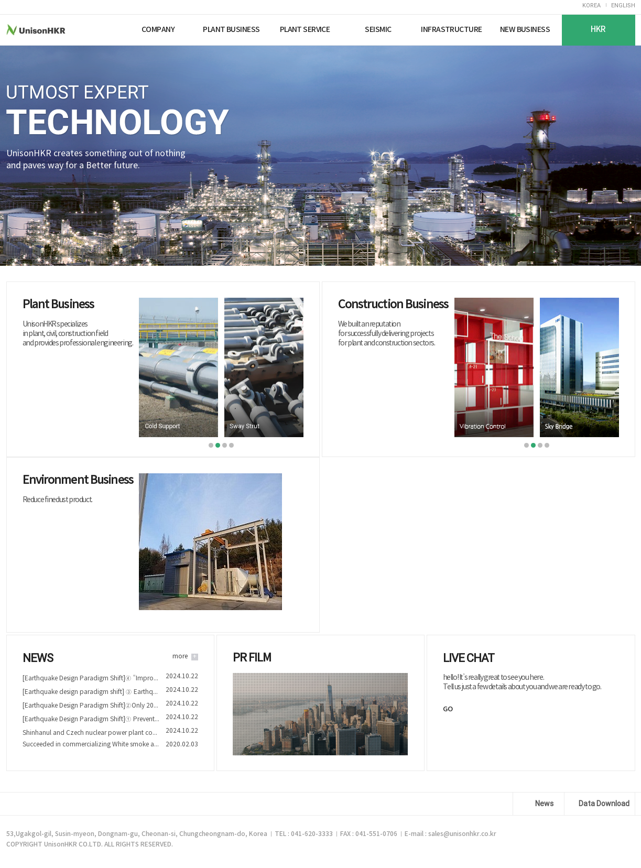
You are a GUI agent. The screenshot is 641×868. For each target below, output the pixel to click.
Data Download (604, 803)
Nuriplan (109, 29)
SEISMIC (378, 29)
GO (448, 709)
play (320, 715)
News (544, 803)
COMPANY (158, 29)
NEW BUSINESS (525, 29)
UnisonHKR (55, 29)
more (180, 656)
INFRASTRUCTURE (451, 29)
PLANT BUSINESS (231, 29)
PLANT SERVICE (305, 29)
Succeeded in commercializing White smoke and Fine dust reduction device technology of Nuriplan (91, 744)
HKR (598, 29)
